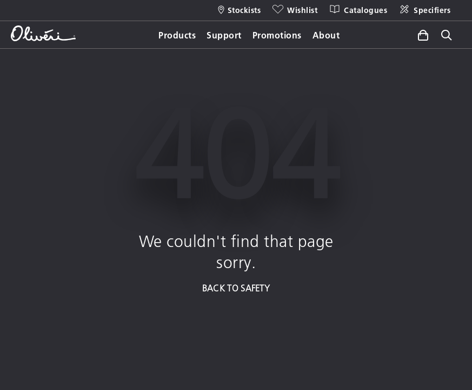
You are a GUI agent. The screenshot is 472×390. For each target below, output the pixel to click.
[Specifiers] (424, 10)
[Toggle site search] (446, 36)
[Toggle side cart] (423, 35)
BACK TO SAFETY (236, 288)
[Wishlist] (294, 10)
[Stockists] (239, 10)
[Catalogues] (358, 10)
